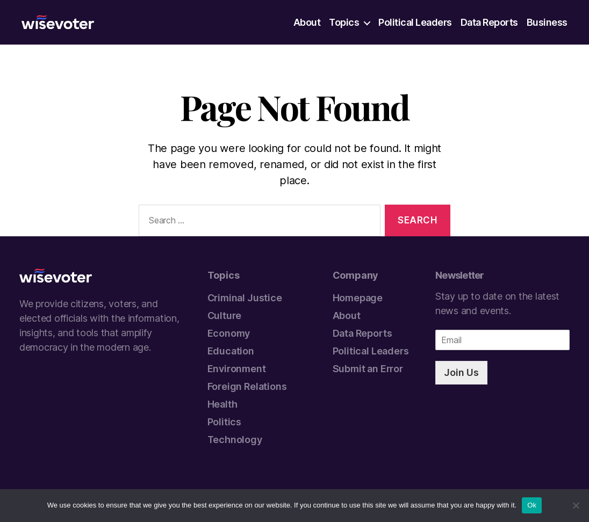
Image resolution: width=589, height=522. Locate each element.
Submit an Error (368, 368)
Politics (224, 421)
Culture (224, 315)
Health (222, 404)
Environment (236, 368)
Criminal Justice (244, 297)
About (307, 22)
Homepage (358, 297)
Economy (228, 333)
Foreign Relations (247, 386)
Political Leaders (415, 22)
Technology (234, 439)
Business (547, 22)
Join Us (461, 372)
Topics (344, 22)
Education (230, 351)
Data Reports (489, 22)
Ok (531, 505)
